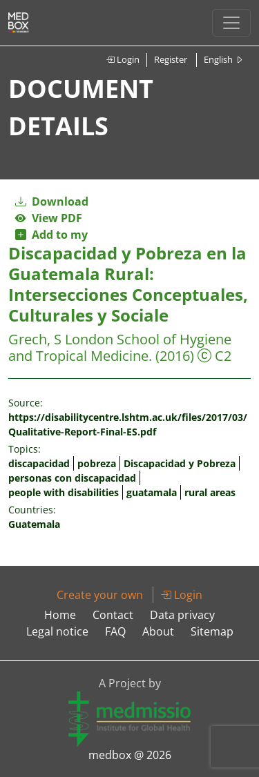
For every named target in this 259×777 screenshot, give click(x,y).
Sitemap (212, 631)
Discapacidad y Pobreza (180, 463)
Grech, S (34, 339)
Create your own (100, 594)
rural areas (210, 492)
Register (170, 59)
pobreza (96, 463)
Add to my (51, 234)
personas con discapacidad (72, 477)
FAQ (115, 631)
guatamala (151, 492)
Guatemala (34, 524)
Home (60, 614)
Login (123, 59)
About (158, 631)
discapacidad (39, 463)
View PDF (48, 218)
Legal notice (57, 631)
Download (51, 201)
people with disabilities (63, 492)
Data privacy (182, 614)
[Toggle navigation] (231, 23)
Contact (113, 614)
